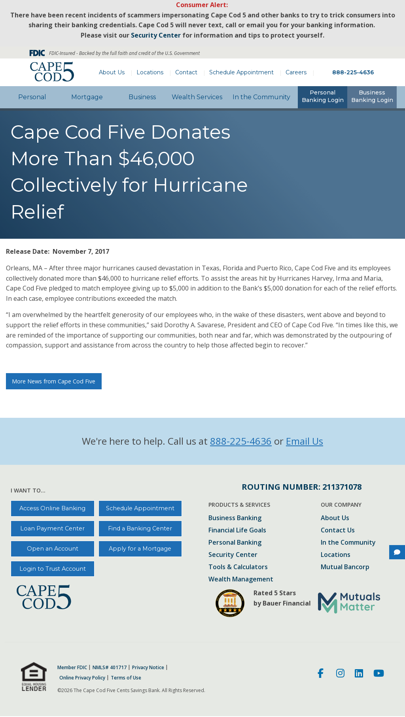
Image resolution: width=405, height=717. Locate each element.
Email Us (304, 440)
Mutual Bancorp (345, 567)
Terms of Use (126, 677)
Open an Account (52, 548)
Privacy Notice (148, 667)
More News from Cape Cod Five (53, 381)
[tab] (322, 97)
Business (142, 97)
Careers (296, 72)
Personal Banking (234, 543)
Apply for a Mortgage (140, 548)
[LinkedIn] (359, 674)
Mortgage (87, 97)
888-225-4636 (353, 72)
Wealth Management (240, 579)
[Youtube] (378, 674)
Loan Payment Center (52, 528)
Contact (186, 72)
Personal (32, 97)
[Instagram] (340, 674)
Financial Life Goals (237, 530)
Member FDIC (72, 667)
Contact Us (338, 530)
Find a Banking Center (140, 528)
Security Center (232, 555)
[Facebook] (322, 674)
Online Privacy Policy (82, 677)
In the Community (261, 97)
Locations (149, 72)
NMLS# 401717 (110, 667)
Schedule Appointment (241, 72)
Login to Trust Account (52, 568)
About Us (112, 72)
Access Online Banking (52, 508)
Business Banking (234, 518)
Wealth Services (197, 97)
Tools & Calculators (238, 567)
